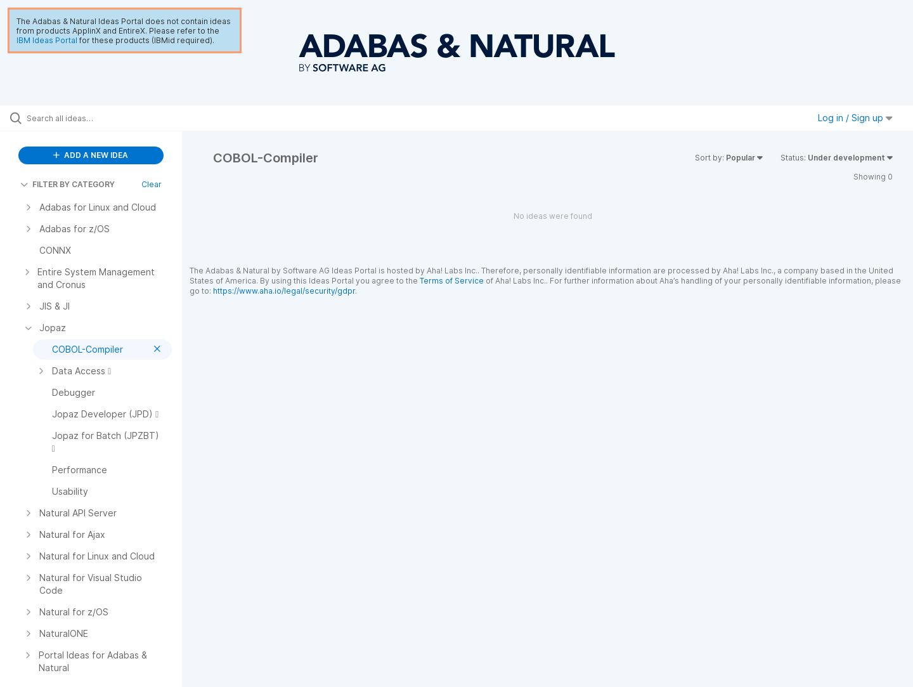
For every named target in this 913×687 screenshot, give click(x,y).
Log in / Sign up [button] (855, 117)
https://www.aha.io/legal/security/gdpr (284, 291)
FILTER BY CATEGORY (67, 184)
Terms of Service (452, 280)
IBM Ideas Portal (46, 40)
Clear (151, 184)
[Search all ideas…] (107, 118)
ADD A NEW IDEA (90, 155)
